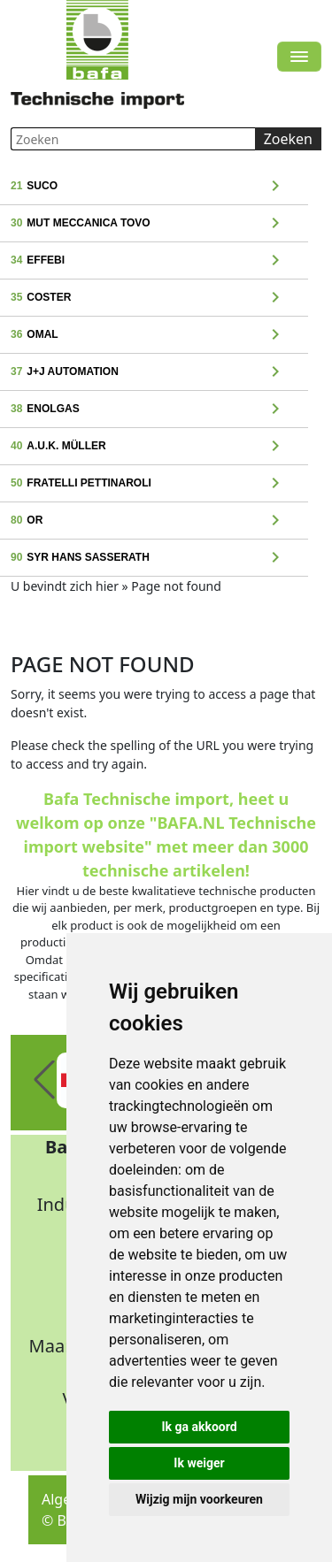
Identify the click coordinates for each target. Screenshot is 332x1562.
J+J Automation (155, 372)
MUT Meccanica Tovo (155, 224)
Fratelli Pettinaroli (155, 484)
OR (155, 521)
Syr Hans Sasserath (155, 558)
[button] (44, 1079)
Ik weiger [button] (199, 1463)
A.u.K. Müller (155, 447)
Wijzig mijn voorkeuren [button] (199, 1499)
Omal (155, 335)
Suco (155, 186)
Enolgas (155, 409)
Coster (155, 298)
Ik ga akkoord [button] (198, 1427)
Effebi (155, 261)
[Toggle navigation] (299, 57)
